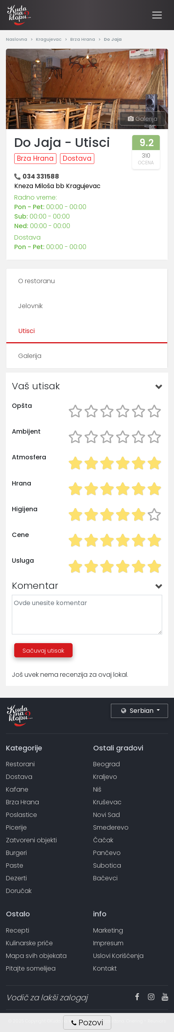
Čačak (103, 840)
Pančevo (107, 852)
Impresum (108, 943)
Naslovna (17, 39)
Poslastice (21, 814)
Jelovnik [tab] (30, 305)
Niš (97, 789)
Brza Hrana (83, 39)
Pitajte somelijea (31, 968)
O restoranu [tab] (36, 281)
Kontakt (105, 968)
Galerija (142, 118)
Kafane (17, 789)
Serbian (138, 710)
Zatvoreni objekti (31, 840)
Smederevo (111, 827)
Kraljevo (105, 776)
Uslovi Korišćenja (118, 955)
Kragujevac (49, 39)
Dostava (77, 158)
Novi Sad (106, 814)
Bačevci (105, 878)
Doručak (19, 890)
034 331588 (40, 176)
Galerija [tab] (29, 355)
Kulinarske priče (29, 943)
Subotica (107, 865)
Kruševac (107, 802)
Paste (14, 865)
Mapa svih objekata (36, 955)
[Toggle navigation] (157, 15)
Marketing (108, 930)
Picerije (16, 827)
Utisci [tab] (26, 330)
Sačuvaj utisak (43, 650)
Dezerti (16, 878)
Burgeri (16, 852)
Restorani (20, 764)
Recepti (17, 930)
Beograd (106, 764)
